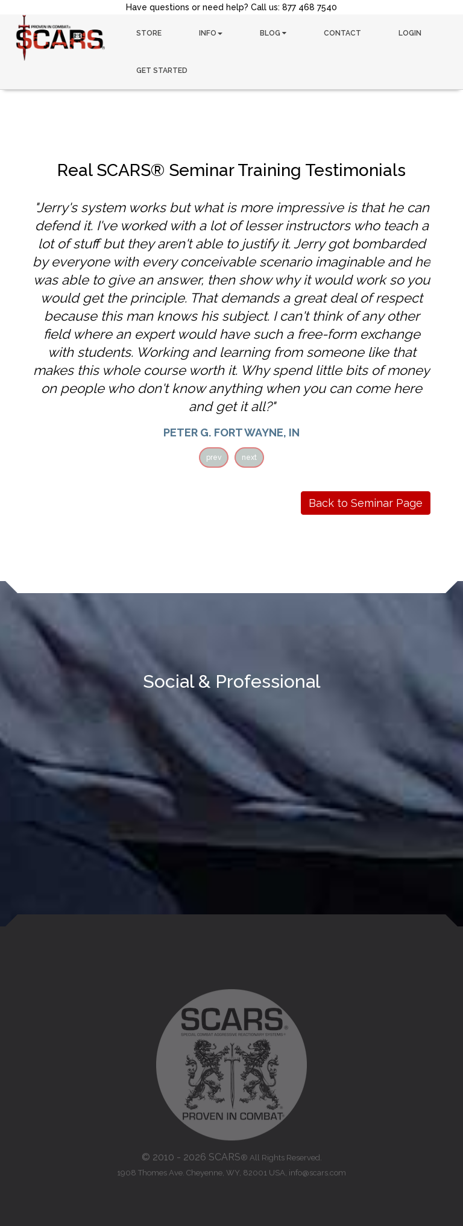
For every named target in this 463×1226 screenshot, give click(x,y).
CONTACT (342, 33)
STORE (149, 33)
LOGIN (409, 33)
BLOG (273, 33)
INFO (210, 33)
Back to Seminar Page (366, 503)
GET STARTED (161, 70)
